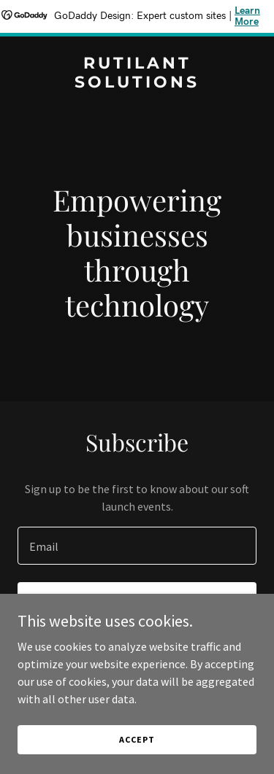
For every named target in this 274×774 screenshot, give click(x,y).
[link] (137, 83)
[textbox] (137, 546)
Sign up (137, 602)
